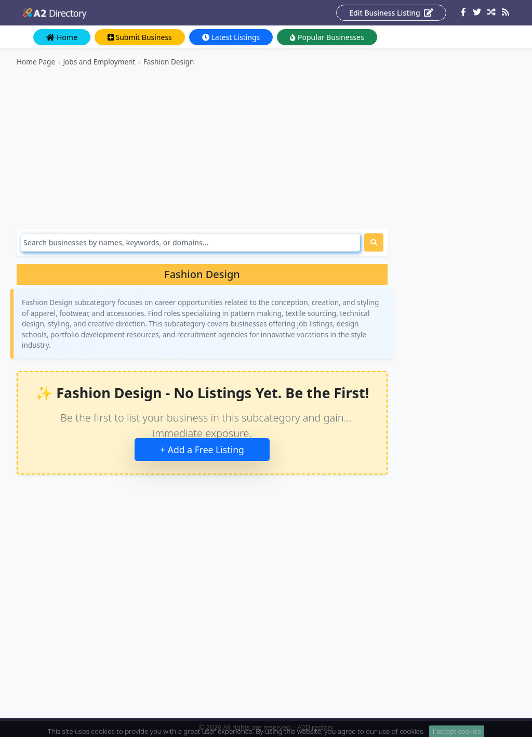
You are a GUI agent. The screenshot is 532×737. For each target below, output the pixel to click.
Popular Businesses (327, 37)
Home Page (36, 62)
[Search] (190, 242)
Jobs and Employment (99, 62)
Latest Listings (231, 37)
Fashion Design (168, 62)
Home (61, 37)
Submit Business (140, 37)
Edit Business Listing (391, 13)
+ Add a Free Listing (202, 449)
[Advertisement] (202, 148)
